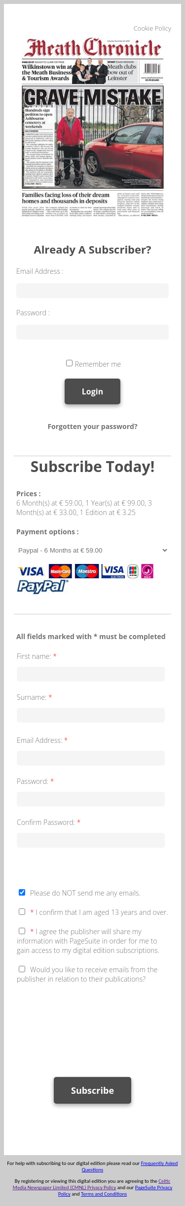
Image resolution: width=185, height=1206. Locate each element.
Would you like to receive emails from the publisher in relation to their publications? (87, 974)
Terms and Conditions (104, 1194)
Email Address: (43, 740)
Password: (36, 781)
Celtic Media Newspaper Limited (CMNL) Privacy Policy (91, 1184)
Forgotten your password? (92, 426)
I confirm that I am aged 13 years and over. (99, 912)
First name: (38, 656)
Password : (33, 312)
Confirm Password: (49, 822)
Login (92, 391)
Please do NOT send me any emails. (85, 893)
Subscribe (92, 1090)
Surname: (35, 697)
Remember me (98, 364)
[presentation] (92, 1025)
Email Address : (40, 271)
